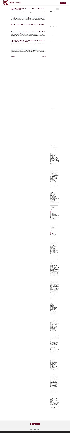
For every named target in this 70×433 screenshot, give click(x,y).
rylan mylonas (52, 30)
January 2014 (52, 105)
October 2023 (52, 53)
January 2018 (52, 69)
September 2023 (52, 54)
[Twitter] (39, 424)
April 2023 (51, 60)
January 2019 (52, 64)
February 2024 (52, 49)
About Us (51, 417)
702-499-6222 (53, 345)
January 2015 (52, 98)
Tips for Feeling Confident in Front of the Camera (24, 49)
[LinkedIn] (35, 424)
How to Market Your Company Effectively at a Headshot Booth (54, 23)
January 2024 (52, 50)
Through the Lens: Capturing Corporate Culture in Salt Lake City (28, 17)
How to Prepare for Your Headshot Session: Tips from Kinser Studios (54, 20)
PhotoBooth (52, 134)
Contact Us (63, 2)
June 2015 (51, 91)
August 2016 (52, 83)
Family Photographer (53, 127)
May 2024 (51, 46)
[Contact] (37, 424)
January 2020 (52, 61)
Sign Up (52, 211)
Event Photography (53, 126)
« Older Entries (13, 56)
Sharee (51, 35)
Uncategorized (52, 142)
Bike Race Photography (53, 114)
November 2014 (52, 99)
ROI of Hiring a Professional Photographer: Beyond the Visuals (27, 24)
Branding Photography (53, 115)
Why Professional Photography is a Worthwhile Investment (54, 16)
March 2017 (52, 79)
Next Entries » (44, 56)
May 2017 (51, 76)
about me (51, 110)
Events (51, 413)
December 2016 (52, 80)
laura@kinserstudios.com (54, 346)
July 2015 (51, 90)
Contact (38, 429)
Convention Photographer (54, 118)
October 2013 (52, 106)
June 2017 (51, 75)
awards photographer (53, 111)
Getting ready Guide (53, 12)
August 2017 (52, 72)
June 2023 (51, 57)
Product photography (53, 137)
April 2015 (51, 94)
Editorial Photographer (53, 123)
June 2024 (51, 45)
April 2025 (51, 42)
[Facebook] (33, 424)
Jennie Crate (52, 37)
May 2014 (51, 102)
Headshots (52, 130)
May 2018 (51, 68)
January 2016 (52, 87)
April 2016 (51, 84)
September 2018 (52, 65)
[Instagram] (30, 424)
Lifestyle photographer (53, 131)
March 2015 (52, 95)
